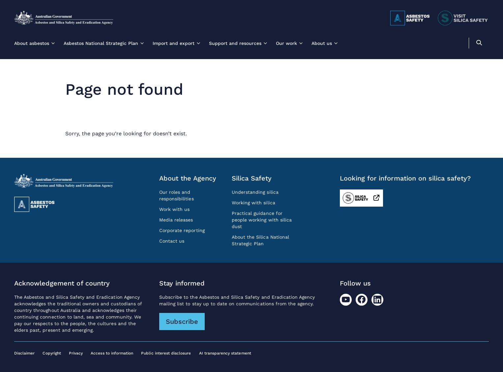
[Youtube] (346, 300)
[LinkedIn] (377, 300)
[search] (479, 44)
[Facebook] (362, 300)
